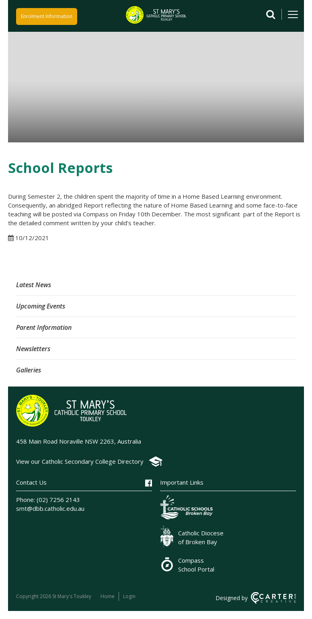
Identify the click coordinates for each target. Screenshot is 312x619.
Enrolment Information (46, 16)
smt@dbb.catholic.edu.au (50, 508)
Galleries (28, 370)
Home (108, 596)
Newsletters (33, 348)
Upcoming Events (40, 306)
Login (129, 596)
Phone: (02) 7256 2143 (48, 500)
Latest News (33, 284)
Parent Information (44, 327)
